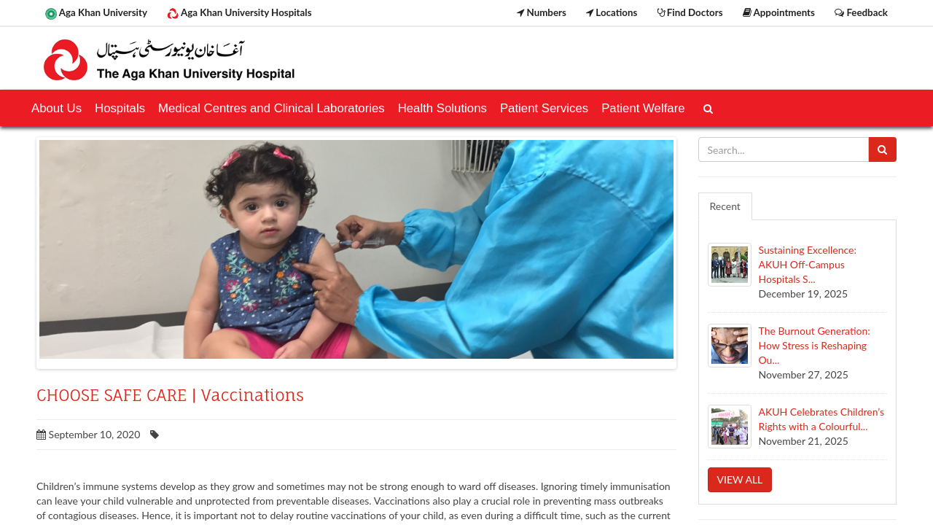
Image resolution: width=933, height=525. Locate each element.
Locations (611, 12)
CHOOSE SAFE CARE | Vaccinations (170, 395)
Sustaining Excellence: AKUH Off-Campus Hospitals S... (807, 264)
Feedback (861, 12)
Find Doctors (690, 12)
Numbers (541, 12)
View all (740, 479)
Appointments (779, 12)
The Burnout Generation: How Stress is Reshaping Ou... (814, 345)
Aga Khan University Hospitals (239, 13)
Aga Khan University (96, 13)
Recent (725, 206)
